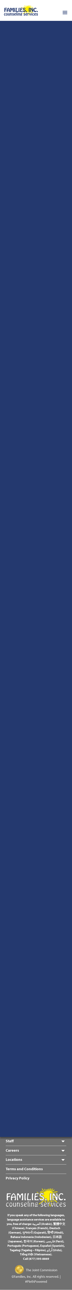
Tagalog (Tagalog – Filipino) (28, 1250)
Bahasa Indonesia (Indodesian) (30, 1237)
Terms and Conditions (24, 1168)
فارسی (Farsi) (54, 1241)
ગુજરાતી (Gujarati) (34, 1232)
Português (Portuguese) (23, 1246)
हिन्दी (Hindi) (55, 1232)
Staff (10, 1140)
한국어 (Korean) (34, 1241)
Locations (14, 1159)
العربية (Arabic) (42, 1224)
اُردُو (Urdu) (54, 1250)
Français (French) (37, 1228)
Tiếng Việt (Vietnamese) (35, 1254)
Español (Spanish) (52, 1246)
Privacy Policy (17, 1178)
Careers (12, 1150)
